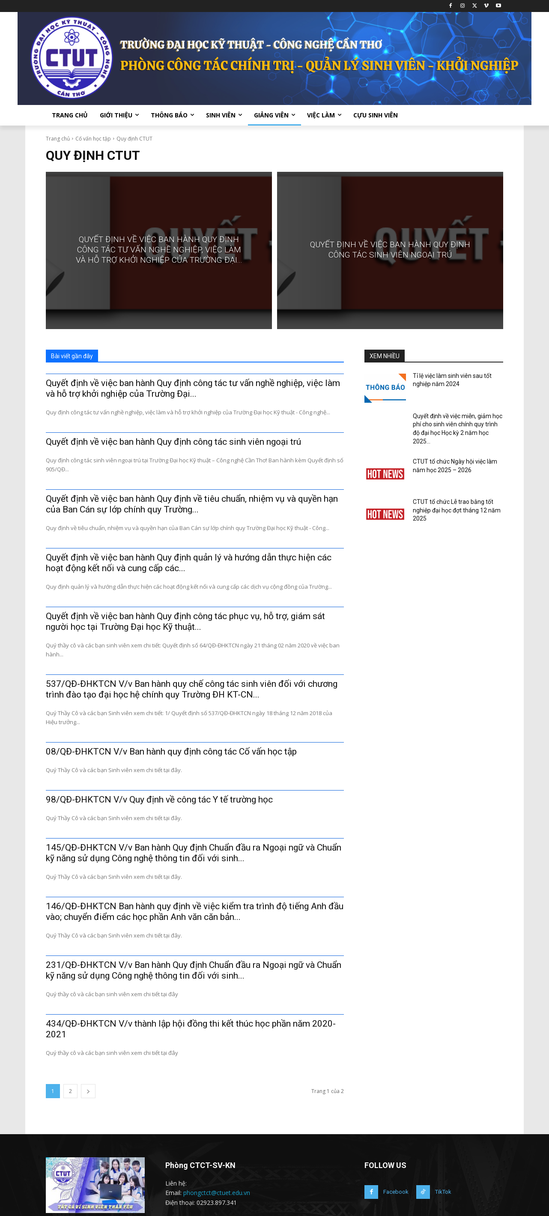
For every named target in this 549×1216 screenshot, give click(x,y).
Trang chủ (58, 138)
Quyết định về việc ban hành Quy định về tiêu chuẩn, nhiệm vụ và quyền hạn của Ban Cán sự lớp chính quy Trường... (192, 504)
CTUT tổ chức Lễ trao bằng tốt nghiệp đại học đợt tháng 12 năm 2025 (457, 510)
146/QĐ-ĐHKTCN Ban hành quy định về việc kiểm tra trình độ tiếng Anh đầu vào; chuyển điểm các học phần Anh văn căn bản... (194, 911)
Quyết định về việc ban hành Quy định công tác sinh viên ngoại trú (173, 442)
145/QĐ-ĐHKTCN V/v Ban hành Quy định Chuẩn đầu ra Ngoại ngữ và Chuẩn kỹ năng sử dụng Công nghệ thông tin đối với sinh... (193, 852)
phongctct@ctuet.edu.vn (216, 1193)
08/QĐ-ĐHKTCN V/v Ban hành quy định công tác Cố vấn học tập (171, 751)
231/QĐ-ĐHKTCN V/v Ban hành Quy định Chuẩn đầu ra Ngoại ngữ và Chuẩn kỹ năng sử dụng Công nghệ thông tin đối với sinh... (193, 970)
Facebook (396, 1192)
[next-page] (88, 1091)
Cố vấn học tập (93, 138)
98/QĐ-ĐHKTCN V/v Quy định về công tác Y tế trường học (159, 799)
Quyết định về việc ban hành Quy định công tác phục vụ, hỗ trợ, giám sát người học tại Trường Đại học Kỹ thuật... (185, 621)
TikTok (443, 1192)
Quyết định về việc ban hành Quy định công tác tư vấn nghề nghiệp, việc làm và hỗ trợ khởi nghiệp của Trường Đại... (193, 388)
